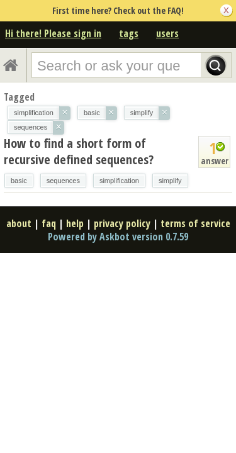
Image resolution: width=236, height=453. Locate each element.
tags (128, 33)
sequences (63, 180)
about (18, 223)
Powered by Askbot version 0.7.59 (118, 236)
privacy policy (122, 223)
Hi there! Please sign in (53, 33)
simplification (119, 180)
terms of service (195, 223)
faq (49, 223)
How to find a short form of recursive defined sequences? (79, 151)
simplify (170, 180)
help (75, 223)
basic (19, 180)
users (167, 33)
